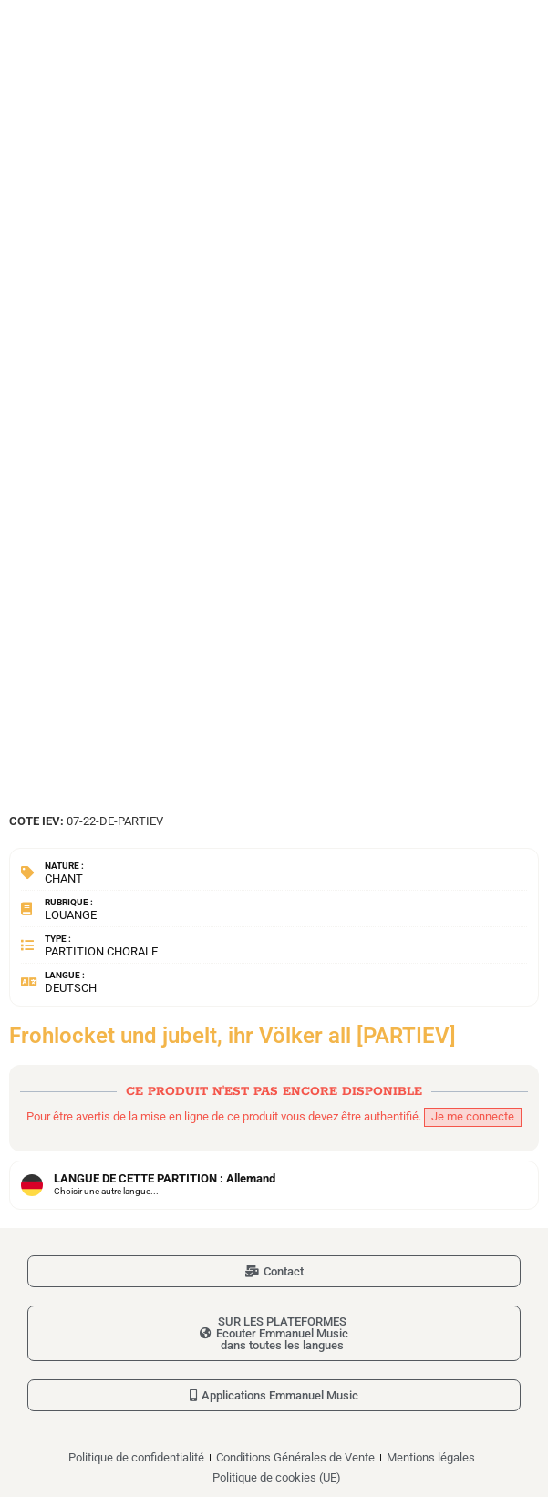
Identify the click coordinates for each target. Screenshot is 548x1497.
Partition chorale (101, 951)
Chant (64, 878)
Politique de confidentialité (136, 1457)
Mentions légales (431, 1457)
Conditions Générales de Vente (295, 1457)
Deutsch (71, 988)
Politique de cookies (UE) (276, 1477)
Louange (71, 915)
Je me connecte (472, 1116)
